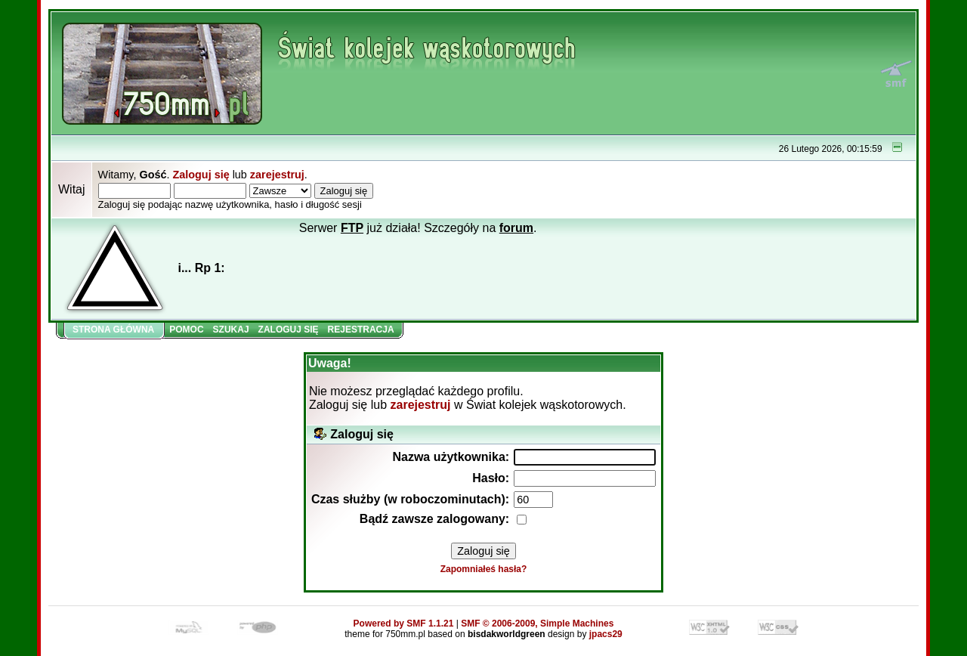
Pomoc (186, 329)
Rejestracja (361, 329)
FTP (352, 227)
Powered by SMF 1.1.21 (404, 623)
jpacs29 (606, 634)
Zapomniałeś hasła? (483, 569)
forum (516, 227)
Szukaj (231, 329)
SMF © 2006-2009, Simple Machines (537, 623)
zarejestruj (277, 175)
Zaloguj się (200, 175)
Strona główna (113, 329)
